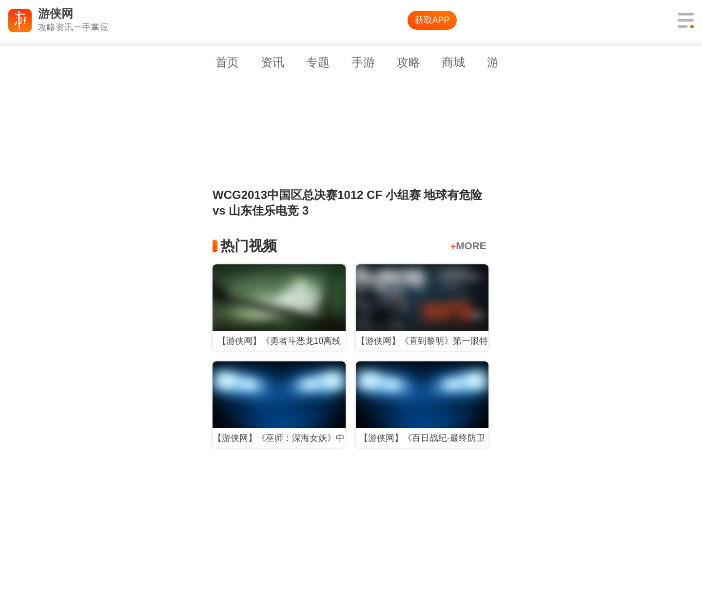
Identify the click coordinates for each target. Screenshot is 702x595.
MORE (468, 245)
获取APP (432, 20)
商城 (453, 62)
